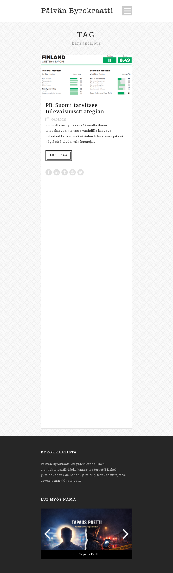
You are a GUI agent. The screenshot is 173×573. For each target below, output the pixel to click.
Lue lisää (59, 155)
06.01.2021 (58, 119)
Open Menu (127, 10)
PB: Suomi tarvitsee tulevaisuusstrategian (74, 108)
